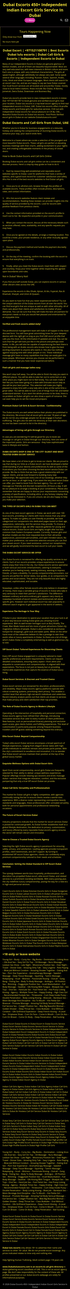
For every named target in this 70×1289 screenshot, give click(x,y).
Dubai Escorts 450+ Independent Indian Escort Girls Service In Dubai (35, 10)
